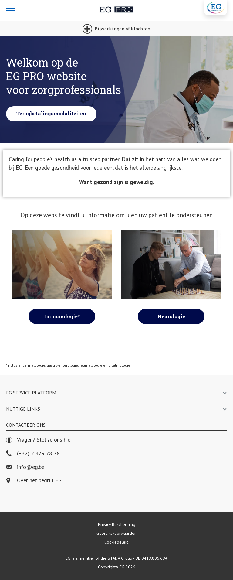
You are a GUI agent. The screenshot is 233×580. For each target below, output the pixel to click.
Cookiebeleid (116, 542)
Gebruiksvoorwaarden (116, 533)
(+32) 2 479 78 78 (33, 453)
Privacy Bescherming (116, 524)
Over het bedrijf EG (39, 480)
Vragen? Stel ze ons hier (39, 440)
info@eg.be (25, 467)
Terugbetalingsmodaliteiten (51, 113)
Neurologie (171, 316)
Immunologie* (62, 316)
